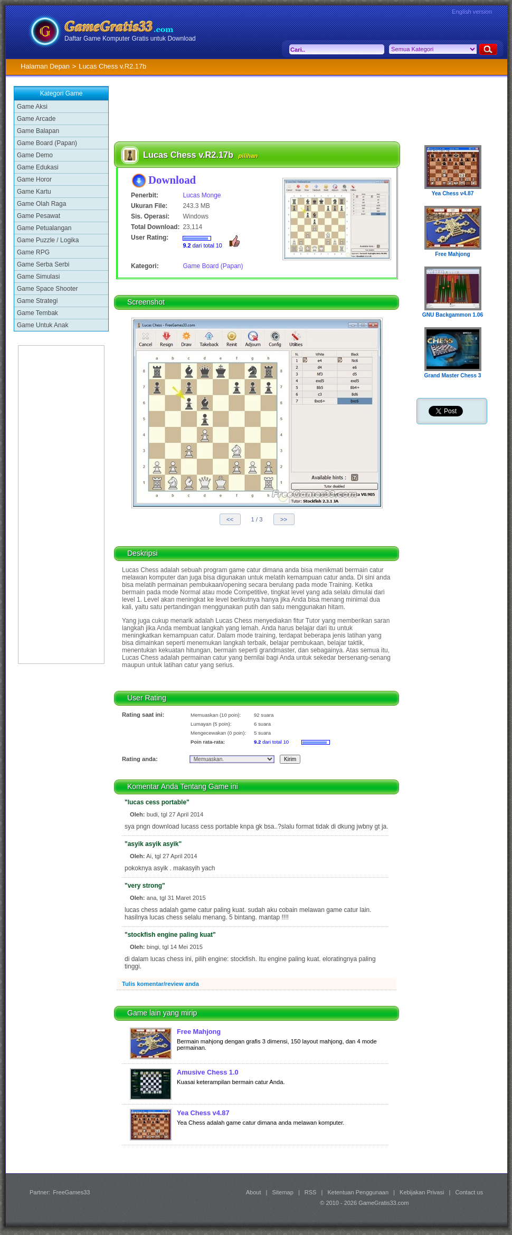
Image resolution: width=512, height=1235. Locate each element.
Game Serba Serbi (43, 264)
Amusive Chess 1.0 (208, 1072)
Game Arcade (36, 118)
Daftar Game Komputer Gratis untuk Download (130, 38)
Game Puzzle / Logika (48, 240)
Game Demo (35, 155)
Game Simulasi (38, 276)
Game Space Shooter (47, 288)
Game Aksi (32, 106)
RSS (311, 1192)
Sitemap (282, 1192)
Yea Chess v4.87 (203, 1113)
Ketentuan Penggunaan (357, 1192)
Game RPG (33, 252)
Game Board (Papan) (47, 143)
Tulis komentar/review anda (160, 984)
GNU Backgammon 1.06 (452, 315)
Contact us (469, 1192)
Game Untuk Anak (42, 325)
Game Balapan (38, 131)
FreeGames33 (71, 1192)
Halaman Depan (45, 66)
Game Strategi (37, 301)
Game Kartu (34, 191)
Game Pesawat (38, 216)
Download (172, 180)
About (253, 1192)
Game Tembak (37, 313)
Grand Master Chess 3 (452, 375)
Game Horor (34, 179)
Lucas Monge (202, 195)
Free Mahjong (199, 1032)
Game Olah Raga (41, 203)
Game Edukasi (38, 167)
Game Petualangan (44, 228)
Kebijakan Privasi (422, 1192)
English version (472, 11)
